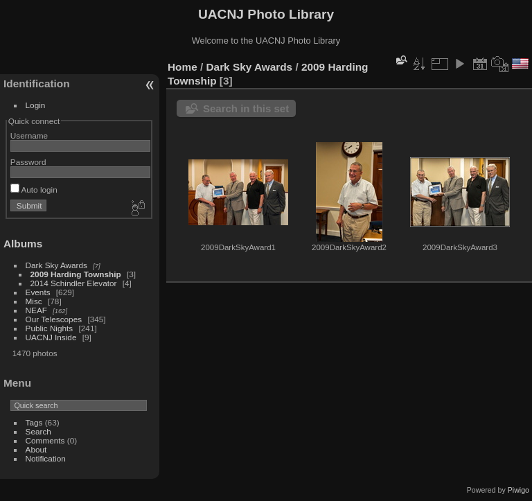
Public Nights (49, 328)
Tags (34, 422)
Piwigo (518, 490)
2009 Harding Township (75, 274)
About (36, 449)
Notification (46, 458)
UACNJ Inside (51, 337)
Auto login (33, 189)
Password (28, 161)
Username (29, 135)
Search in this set (246, 108)
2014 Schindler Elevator (73, 283)
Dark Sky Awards (56, 265)
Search (38, 431)
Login (36, 104)
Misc (34, 301)
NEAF (36, 310)
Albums (22, 243)
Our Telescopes (54, 319)
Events (38, 292)
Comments (45, 440)
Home (182, 67)
